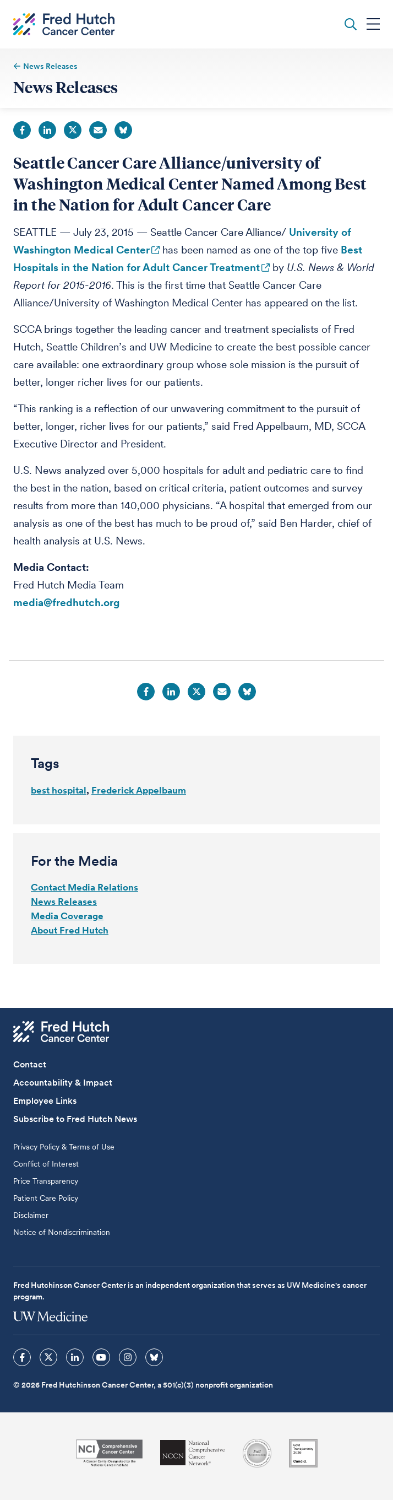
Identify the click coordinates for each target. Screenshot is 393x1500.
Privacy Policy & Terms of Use (63, 1146)
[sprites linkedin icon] (75, 1357)
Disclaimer (30, 1215)
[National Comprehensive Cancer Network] (192, 1453)
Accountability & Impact (62, 1082)
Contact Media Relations (84, 887)
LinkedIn (47, 130)
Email (98, 130)
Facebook (22, 130)
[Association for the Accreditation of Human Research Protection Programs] (257, 1453)
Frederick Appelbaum (138, 790)
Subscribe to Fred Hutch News (75, 1119)
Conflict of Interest (46, 1163)
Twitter (72, 130)
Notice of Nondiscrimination (61, 1232)
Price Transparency (45, 1181)
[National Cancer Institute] (109, 1452)
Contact (29, 1064)
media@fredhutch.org (66, 602)
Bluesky (123, 130)
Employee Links (45, 1101)
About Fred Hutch (69, 930)
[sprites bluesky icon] (154, 1357)
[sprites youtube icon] (101, 1357)
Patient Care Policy (45, 1198)
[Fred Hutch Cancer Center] (61, 1031)
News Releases (64, 901)
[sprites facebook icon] (22, 1357)
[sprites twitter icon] (48, 1357)
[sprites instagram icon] (128, 1357)
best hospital (58, 790)
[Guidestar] (303, 1453)
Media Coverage (67, 915)
